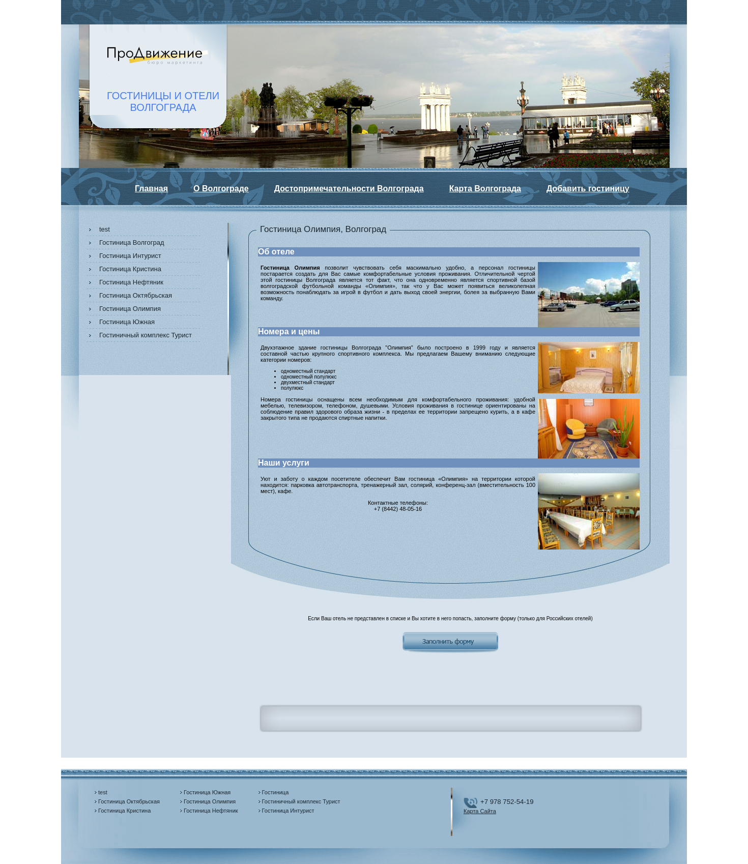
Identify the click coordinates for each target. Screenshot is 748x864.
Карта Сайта (480, 811)
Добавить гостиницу (587, 188)
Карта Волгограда (485, 188)
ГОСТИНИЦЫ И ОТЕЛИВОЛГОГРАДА (163, 101)
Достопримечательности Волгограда (349, 188)
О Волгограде (221, 188)
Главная (151, 188)
